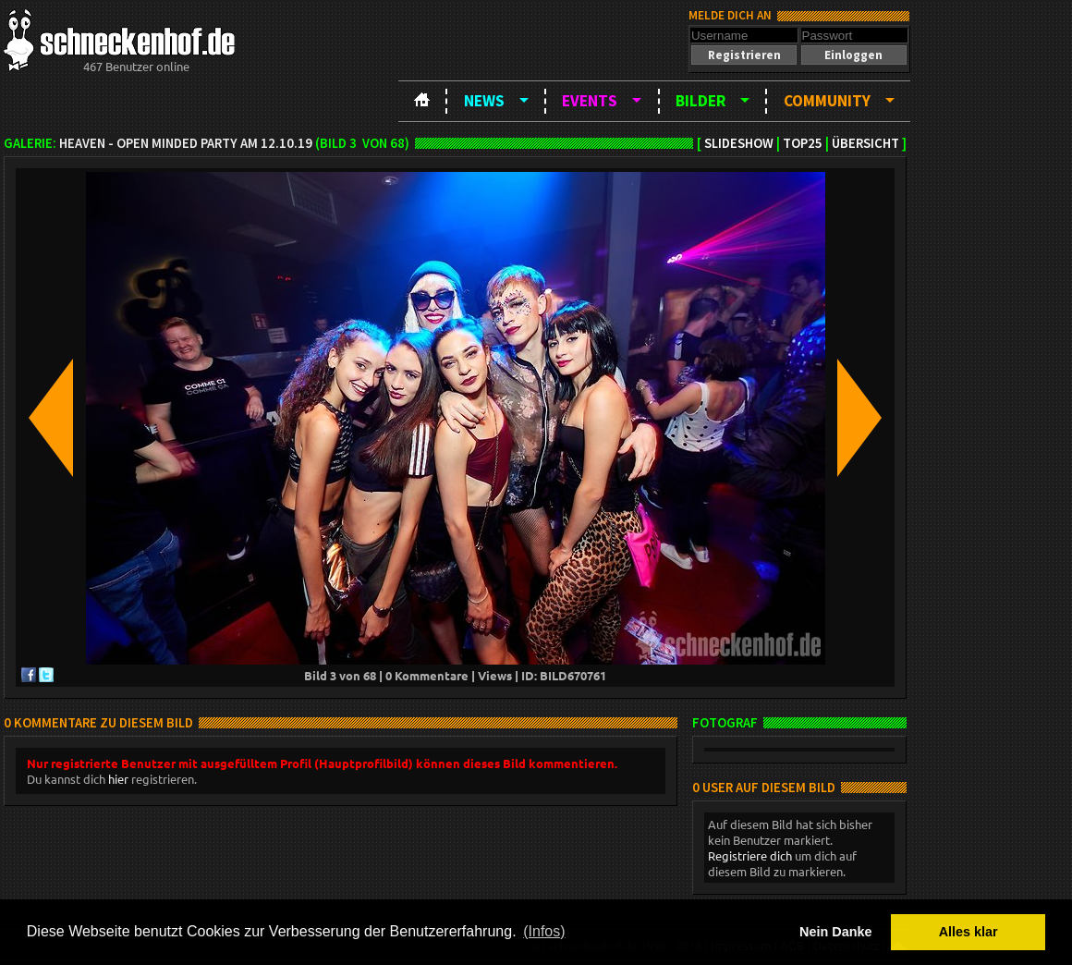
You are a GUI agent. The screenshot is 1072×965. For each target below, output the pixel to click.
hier (118, 779)
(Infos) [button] (544, 931)
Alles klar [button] (968, 931)
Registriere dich (750, 855)
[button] (744, 55)
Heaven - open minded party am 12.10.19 (185, 143)
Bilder (700, 101)
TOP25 (802, 143)
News (484, 101)
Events (589, 101)
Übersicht (865, 143)
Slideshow (739, 143)
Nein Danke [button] (835, 931)
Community (827, 101)
